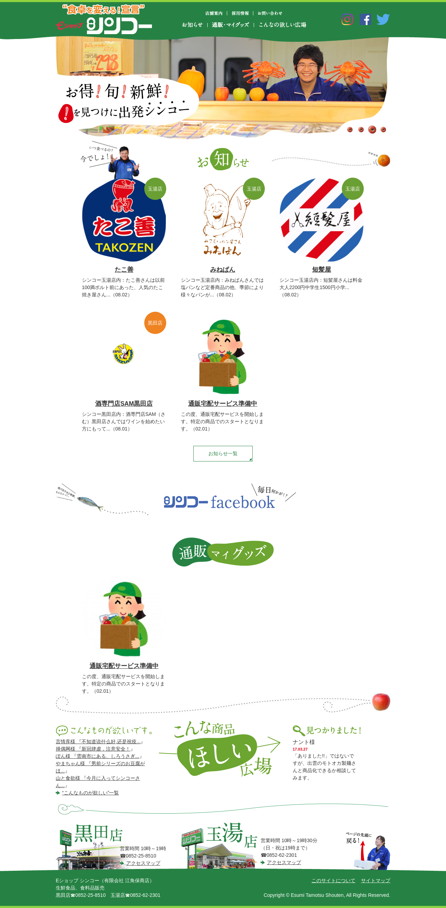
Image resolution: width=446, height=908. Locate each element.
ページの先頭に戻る (368, 851)
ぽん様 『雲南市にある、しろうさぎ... (97, 756)
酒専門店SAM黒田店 (124, 403)
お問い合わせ (270, 13)
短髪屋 (321, 269)
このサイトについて (333, 880)
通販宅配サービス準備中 (222, 403)
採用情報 (240, 13)
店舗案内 (216, 13)
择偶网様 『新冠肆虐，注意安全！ (93, 749)
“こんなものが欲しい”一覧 (90, 793)
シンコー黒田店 (96, 846)
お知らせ (195, 25)
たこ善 (124, 269)
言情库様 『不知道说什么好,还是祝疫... (98, 741)
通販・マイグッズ (230, 25)
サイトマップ (375, 880)
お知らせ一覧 (223, 453)
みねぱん (222, 269)
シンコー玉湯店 (221, 846)
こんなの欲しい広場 (282, 25)
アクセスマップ (143, 863)
